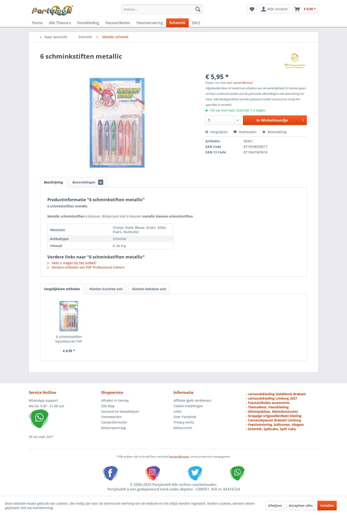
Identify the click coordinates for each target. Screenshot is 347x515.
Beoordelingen (87, 182)
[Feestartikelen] (117, 22)
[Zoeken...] (162, 9)
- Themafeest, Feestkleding (267, 407)
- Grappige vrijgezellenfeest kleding (273, 416)
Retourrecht (183, 428)
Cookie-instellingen (188, 406)
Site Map (108, 406)
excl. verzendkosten (240, 83)
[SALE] (196, 22)
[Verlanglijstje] (252, 9)
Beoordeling (274, 132)
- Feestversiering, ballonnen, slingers (275, 424)
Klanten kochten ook (106, 289)
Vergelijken (216, 132)
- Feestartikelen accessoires (268, 403)
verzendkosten (179, 456)
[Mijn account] (274, 9)
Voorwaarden (111, 417)
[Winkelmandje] (305, 9)
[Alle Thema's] (60, 22)
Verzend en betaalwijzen (120, 411)
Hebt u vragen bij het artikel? (71, 263)
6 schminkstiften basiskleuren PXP (68, 339)
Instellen (327, 505)
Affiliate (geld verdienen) (192, 400)
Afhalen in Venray (115, 400)
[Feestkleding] (88, 22)
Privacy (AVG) (184, 422)
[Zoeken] (198, 9)
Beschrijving (53, 182)
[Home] (37, 22)
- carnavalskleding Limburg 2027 (271, 398)
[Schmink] (177, 22)
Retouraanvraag (113, 428)
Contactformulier (114, 422)
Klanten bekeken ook (149, 289)
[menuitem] (162, 9)
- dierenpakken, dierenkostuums (272, 411)
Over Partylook (185, 417)
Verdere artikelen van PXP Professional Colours (86, 267)
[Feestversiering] (149, 22)
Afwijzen (275, 505)
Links (178, 411)
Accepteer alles (301, 505)
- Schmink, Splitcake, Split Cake (271, 429)
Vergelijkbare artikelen (62, 289)
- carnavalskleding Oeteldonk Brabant (276, 394)
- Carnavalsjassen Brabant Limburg (273, 420)
